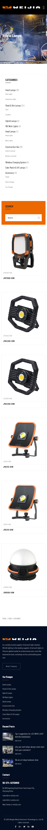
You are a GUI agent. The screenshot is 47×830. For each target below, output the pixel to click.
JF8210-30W (8, 466)
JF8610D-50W (8, 592)
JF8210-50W (8, 529)
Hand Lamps (7, 684)
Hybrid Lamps (7, 693)
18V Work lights (8, 697)
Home (5, 42)
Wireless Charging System (12, 710)
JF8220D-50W (9, 403)
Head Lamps (7, 701)
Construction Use (9, 706)
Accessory (6, 718)
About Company (11, 666)
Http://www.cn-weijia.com (12, 804)
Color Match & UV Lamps (11, 714)
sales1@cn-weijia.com (11, 795)
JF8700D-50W (9, 278)
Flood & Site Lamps (9, 689)
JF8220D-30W (9, 341)
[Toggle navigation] (43, 7)
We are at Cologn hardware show (26, 759)
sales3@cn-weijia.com (11, 800)
